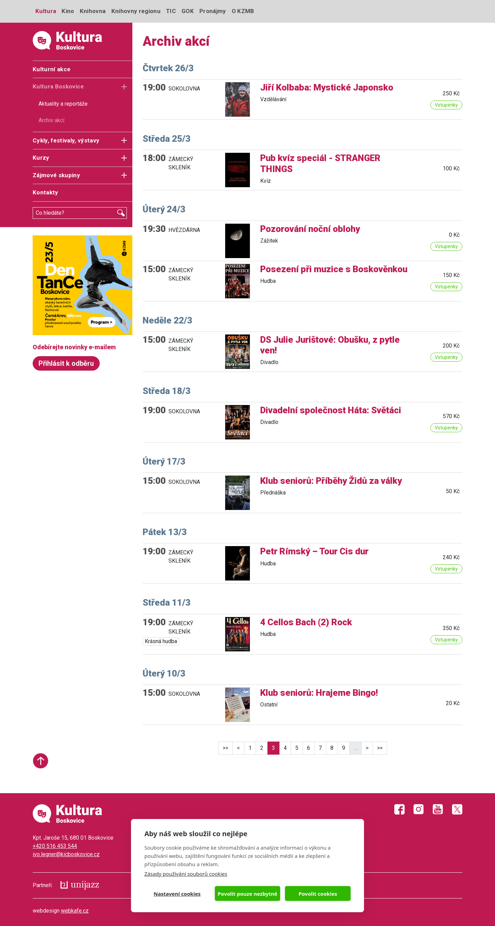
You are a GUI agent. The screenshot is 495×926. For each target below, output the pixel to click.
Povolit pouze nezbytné (247, 893)
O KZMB (243, 11)
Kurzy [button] (41, 157)
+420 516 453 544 (55, 846)
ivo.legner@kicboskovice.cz (66, 854)
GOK (188, 11)
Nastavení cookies (177, 893)
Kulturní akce (51, 69)
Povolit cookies (317, 893)
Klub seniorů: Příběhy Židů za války (331, 481)
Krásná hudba (161, 641)
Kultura (45, 11)
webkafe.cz (75, 910)
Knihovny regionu (136, 11)
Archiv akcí (51, 120)
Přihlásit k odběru (66, 363)
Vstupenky (446, 105)
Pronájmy (212, 11)
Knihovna (93, 11)
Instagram (419, 809)
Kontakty (45, 192)
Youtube (438, 809)
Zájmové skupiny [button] (56, 175)
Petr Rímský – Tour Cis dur (314, 551)
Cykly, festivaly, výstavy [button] (66, 140)
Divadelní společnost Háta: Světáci (330, 410)
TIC (171, 11)
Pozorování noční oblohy (310, 229)
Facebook (399, 809)
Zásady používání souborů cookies (185, 873)
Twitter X (457, 809)
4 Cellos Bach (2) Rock (306, 622)
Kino (68, 11)
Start (40, 761)
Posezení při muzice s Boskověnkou (333, 269)
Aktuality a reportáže (63, 103)
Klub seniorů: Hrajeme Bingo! (319, 693)
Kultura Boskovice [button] (58, 86)
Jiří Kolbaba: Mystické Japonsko (326, 87)
